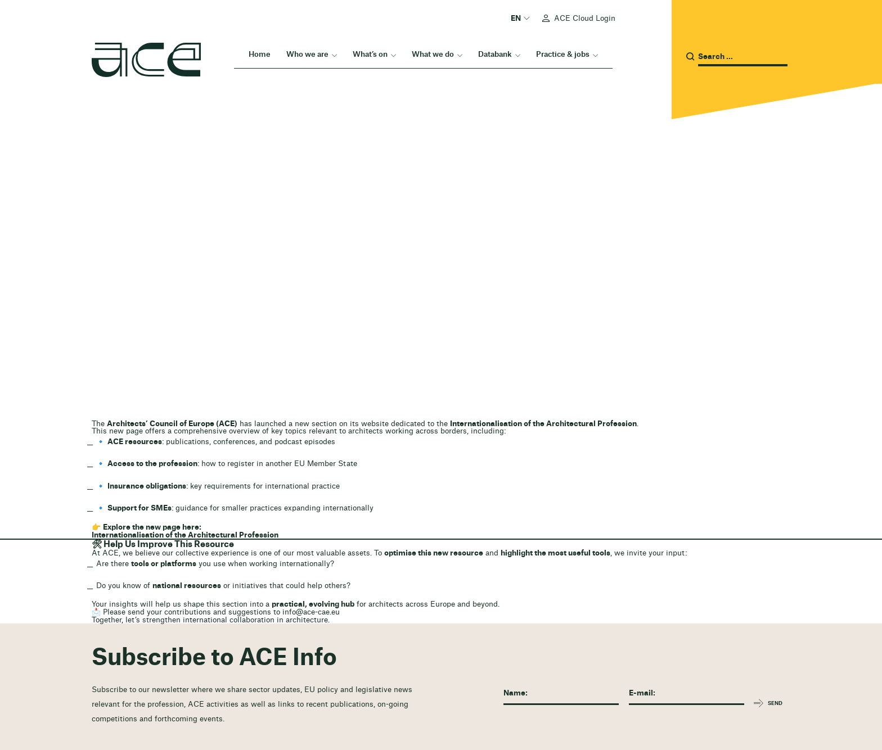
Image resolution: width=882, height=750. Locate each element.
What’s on (370, 54)
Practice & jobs (563, 54)
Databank (495, 54)
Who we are (307, 54)
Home (260, 54)
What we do (433, 54)
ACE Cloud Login (584, 18)
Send (775, 703)
